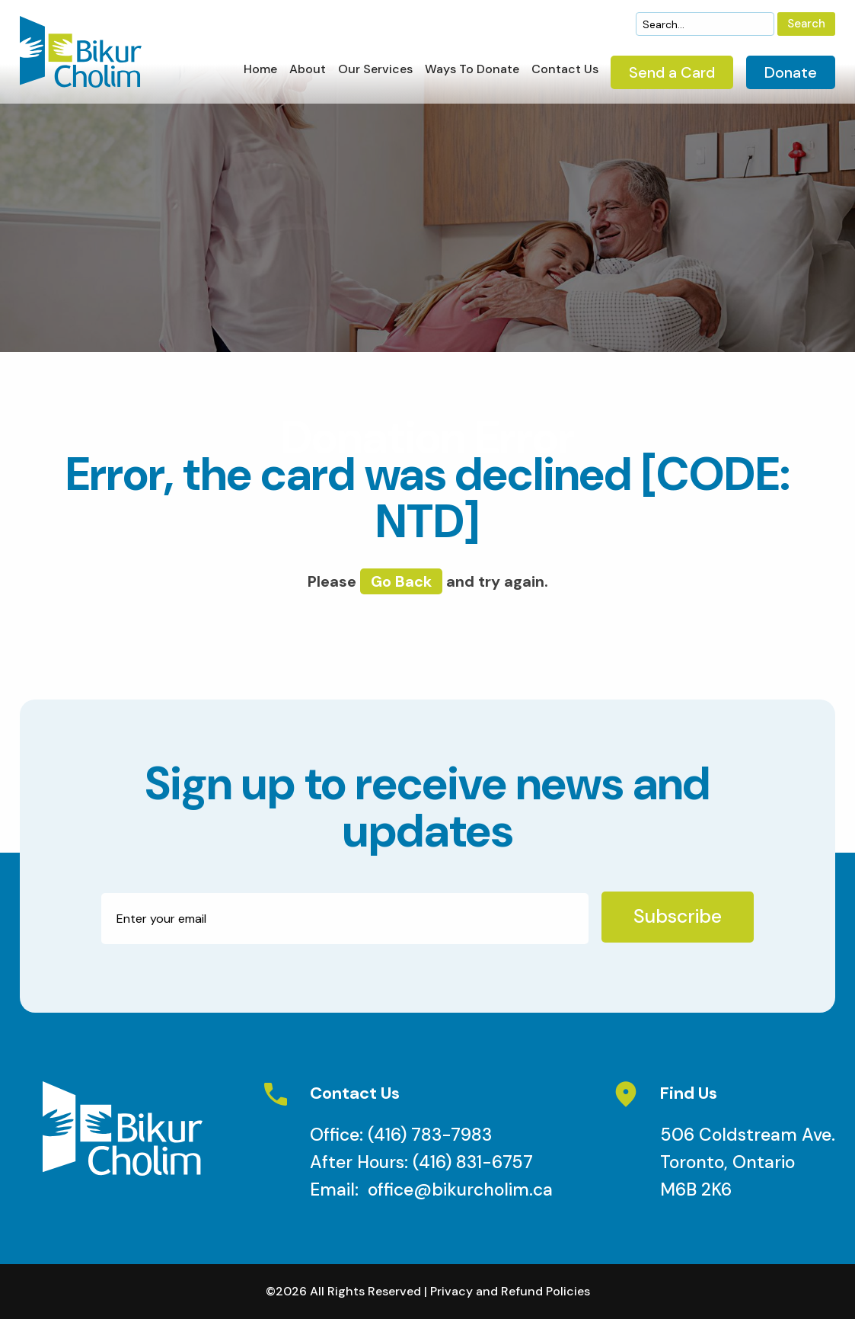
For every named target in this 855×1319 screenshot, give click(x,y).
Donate (790, 72)
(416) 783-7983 (430, 1134)
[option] (427, 206)
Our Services (375, 70)
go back (401, 581)
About (307, 70)
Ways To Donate (472, 70)
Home (260, 70)
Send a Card (672, 72)
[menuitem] (260, 73)
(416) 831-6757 (473, 1162)
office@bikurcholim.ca (460, 1189)
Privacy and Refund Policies (510, 1291)
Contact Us (564, 70)
